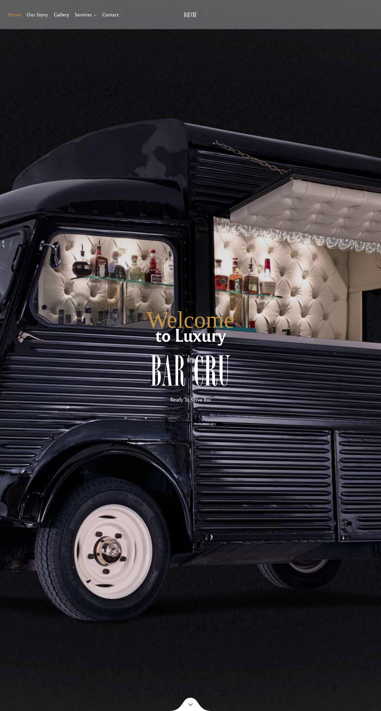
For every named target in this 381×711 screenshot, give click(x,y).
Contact (110, 14)
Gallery (61, 14)
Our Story (37, 14)
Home (14, 14)
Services (83, 14)
